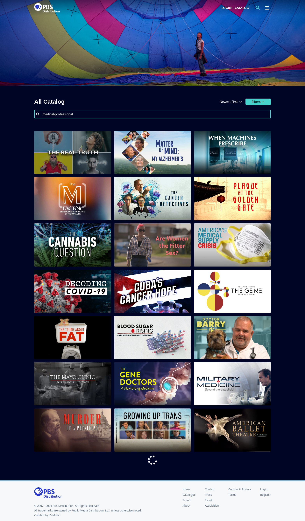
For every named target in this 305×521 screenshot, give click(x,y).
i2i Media (54, 515)
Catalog (242, 8)
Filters (258, 102)
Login (227, 8)
